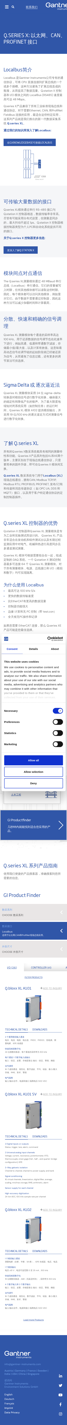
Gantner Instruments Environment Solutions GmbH (21, 1385)
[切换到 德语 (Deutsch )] (9, 1399)
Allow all (33, 760)
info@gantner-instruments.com (22, 1364)
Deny (33, 783)
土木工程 (16, 794)
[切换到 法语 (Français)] (9, 1403)
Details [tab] (33, 648)
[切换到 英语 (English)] (8, 1394)
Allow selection (33, 771)
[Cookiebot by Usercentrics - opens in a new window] (48, 639)
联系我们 (32, 7)
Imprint (8, 1408)
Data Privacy (12, 1412)
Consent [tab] (12, 648)
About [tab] (55, 648)
